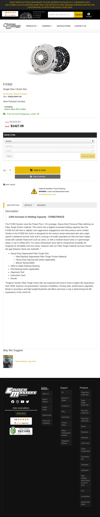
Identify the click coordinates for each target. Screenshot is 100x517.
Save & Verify (88, 156)
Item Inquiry (10, 184)
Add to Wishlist (39, 177)
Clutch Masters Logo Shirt (25, 361)
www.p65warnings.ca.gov (47, 194)
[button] (65, 15)
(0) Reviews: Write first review (15, 94)
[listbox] (50, 141)
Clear (9, 156)
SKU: (5, 97)
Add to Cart (40, 170)
